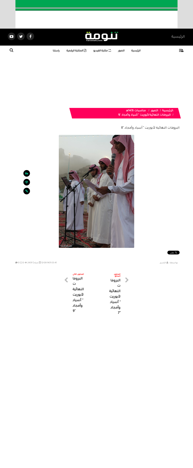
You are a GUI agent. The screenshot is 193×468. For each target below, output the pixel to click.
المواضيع (120, 434)
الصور (121, 51)
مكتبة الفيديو (102, 51)
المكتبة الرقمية (76, 51)
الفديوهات (105, 434)
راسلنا (56, 51)
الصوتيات (91, 434)
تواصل (77, 434)
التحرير (163, 263)
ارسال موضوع (61, 434)
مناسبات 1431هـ (136, 110)
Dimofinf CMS (99, 452)
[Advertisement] (96, 81)
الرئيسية (178, 37)
